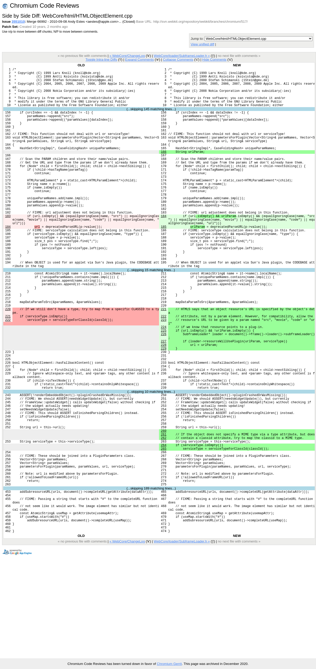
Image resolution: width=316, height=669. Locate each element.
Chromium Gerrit (169, 664)
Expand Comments (139, 59)
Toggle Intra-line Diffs (101, 59)
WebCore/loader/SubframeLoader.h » (182, 56)
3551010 (18, 21)
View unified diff (202, 44)
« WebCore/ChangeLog (127, 56)
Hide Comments (214, 59)
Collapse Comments (178, 59)
